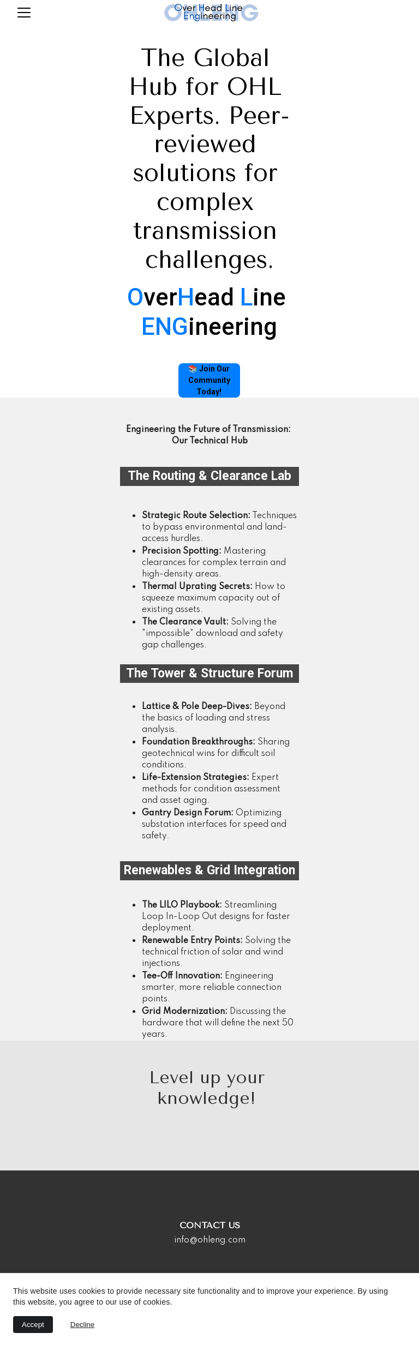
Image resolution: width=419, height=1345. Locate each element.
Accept (33, 1324)
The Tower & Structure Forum (209, 673)
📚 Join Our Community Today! (209, 380)
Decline (82, 1324)
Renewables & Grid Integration (209, 870)
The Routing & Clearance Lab (209, 476)
